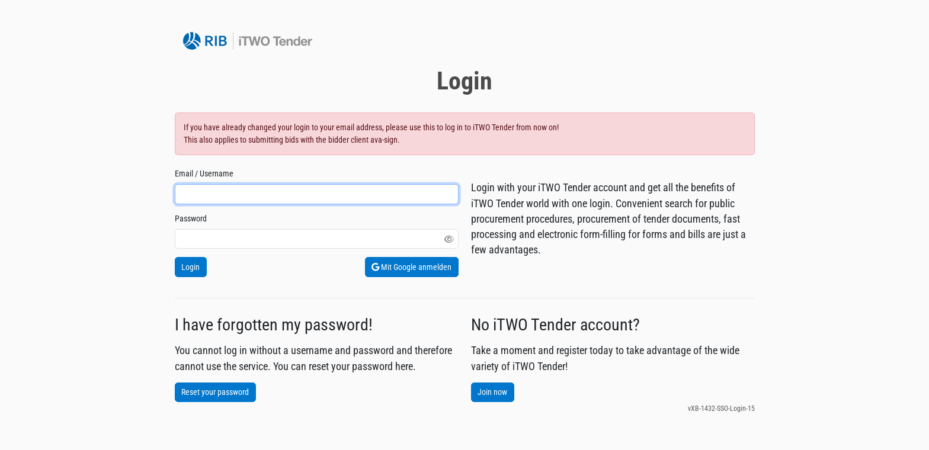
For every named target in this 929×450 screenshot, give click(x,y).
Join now (492, 392)
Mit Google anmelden (411, 267)
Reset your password (215, 392)
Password (191, 218)
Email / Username (204, 173)
